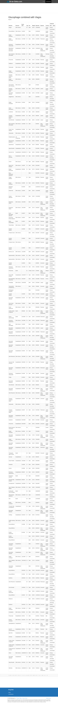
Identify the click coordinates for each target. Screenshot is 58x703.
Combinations (48, 1)
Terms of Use (24, 698)
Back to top (48, 698)
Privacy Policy (19, 698)
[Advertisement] (29, 9)
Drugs (44, 1)
